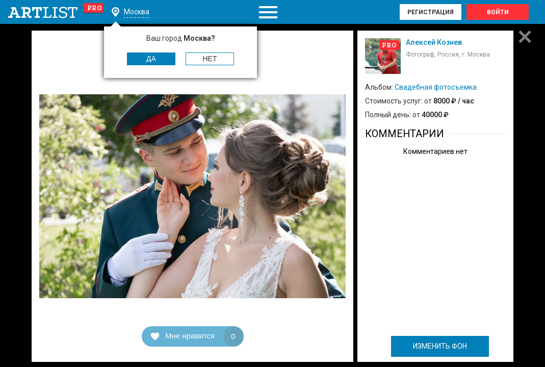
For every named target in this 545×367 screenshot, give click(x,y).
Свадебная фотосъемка (436, 87)
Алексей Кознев (434, 42)
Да (151, 59)
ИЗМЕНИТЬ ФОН (440, 346)
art (56, 12)
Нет (210, 59)
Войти (498, 12)
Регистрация (430, 12)
